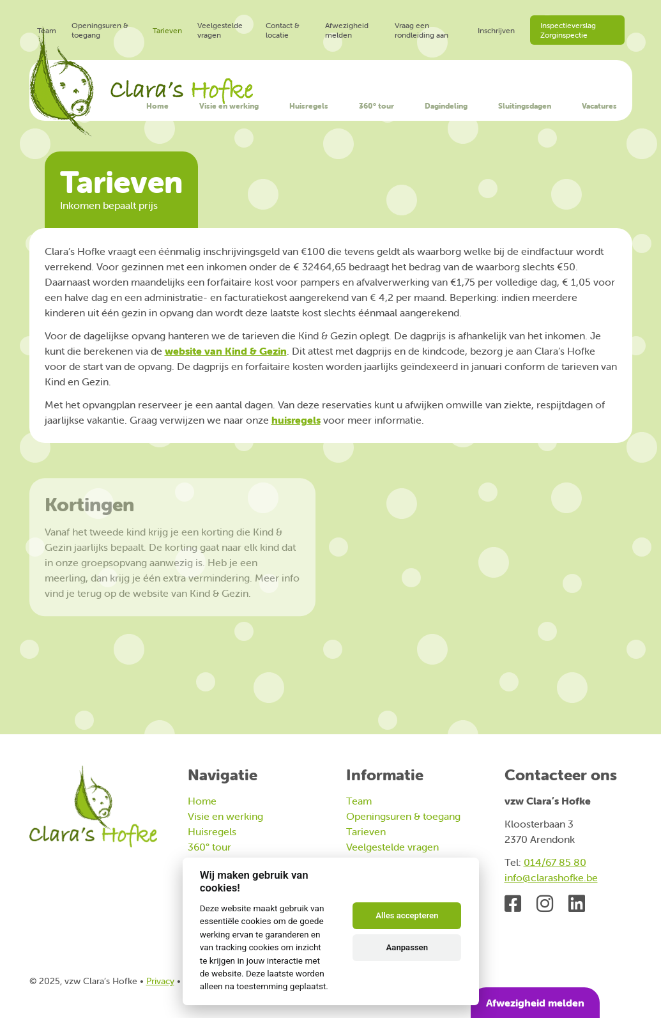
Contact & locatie (283, 30)
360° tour (376, 106)
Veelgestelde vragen (220, 30)
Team (46, 30)
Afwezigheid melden (346, 30)
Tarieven (167, 30)
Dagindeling (446, 106)
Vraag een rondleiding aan (421, 30)
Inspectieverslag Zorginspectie (568, 30)
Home (157, 106)
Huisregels (308, 106)
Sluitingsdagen (524, 106)
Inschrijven (496, 30)
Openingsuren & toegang (100, 30)
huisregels (296, 419)
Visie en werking (229, 106)
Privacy (160, 981)
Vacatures (599, 106)
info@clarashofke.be (551, 877)
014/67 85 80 (555, 862)
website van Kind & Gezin (226, 350)
